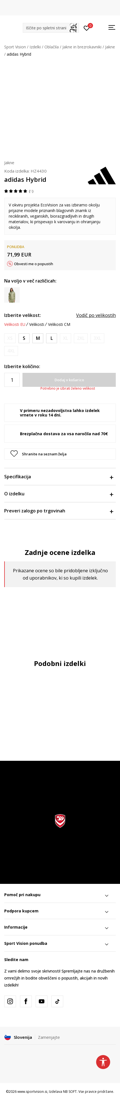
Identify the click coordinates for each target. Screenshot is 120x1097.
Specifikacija (58, 477)
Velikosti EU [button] (14, 324)
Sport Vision (15, 47)
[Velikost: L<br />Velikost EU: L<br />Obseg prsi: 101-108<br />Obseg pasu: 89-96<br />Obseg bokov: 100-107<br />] (51, 338)
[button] (51, 28)
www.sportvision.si (32, 1091)
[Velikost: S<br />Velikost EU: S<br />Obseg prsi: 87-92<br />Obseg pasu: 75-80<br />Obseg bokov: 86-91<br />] (24, 338)
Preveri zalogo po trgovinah (58, 511)
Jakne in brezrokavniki (81, 47)
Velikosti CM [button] (59, 324)
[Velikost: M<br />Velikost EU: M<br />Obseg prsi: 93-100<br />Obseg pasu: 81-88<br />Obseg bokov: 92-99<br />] (37, 338)
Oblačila (51, 47)
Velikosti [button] (36, 324)
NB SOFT (70, 1091)
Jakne (110, 47)
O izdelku (58, 494)
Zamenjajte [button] (49, 1037)
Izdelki (35, 47)
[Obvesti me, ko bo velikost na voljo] (10, 338)
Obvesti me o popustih (33, 263)
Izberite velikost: (22, 315)
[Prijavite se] (86, 27)
